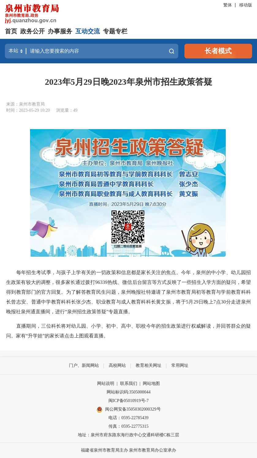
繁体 (227, 5)
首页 (11, 31)
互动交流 (87, 31)
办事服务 (60, 31)
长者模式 (218, 51)
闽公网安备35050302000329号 (128, 410)
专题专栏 (115, 31)
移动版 (245, 5)
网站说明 (105, 383)
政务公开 (32, 31)
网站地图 (151, 383)
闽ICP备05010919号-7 (128, 400)
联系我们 (128, 383)
